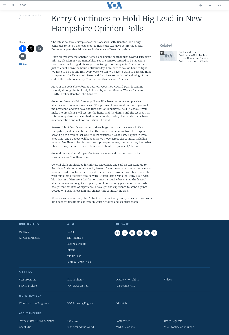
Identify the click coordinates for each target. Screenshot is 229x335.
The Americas (75, 237)
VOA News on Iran (77, 285)
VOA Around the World (80, 326)
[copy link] (39, 48)
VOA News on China (127, 279)
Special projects (28, 285)
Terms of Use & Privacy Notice (36, 320)
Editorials (121, 303)
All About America (29, 237)
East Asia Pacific (76, 243)
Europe (71, 249)
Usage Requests (173, 320)
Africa (70, 231)
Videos (168, 279)
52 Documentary (125, 285)
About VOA (25, 326)
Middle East (74, 255)
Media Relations (125, 326)
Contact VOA (123, 320)
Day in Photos (75, 279)
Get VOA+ (72, 320)
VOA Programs (27, 279)
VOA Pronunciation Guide (179, 326)
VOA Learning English (80, 303)
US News (24, 231)
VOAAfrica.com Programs (34, 303)
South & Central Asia (79, 262)
